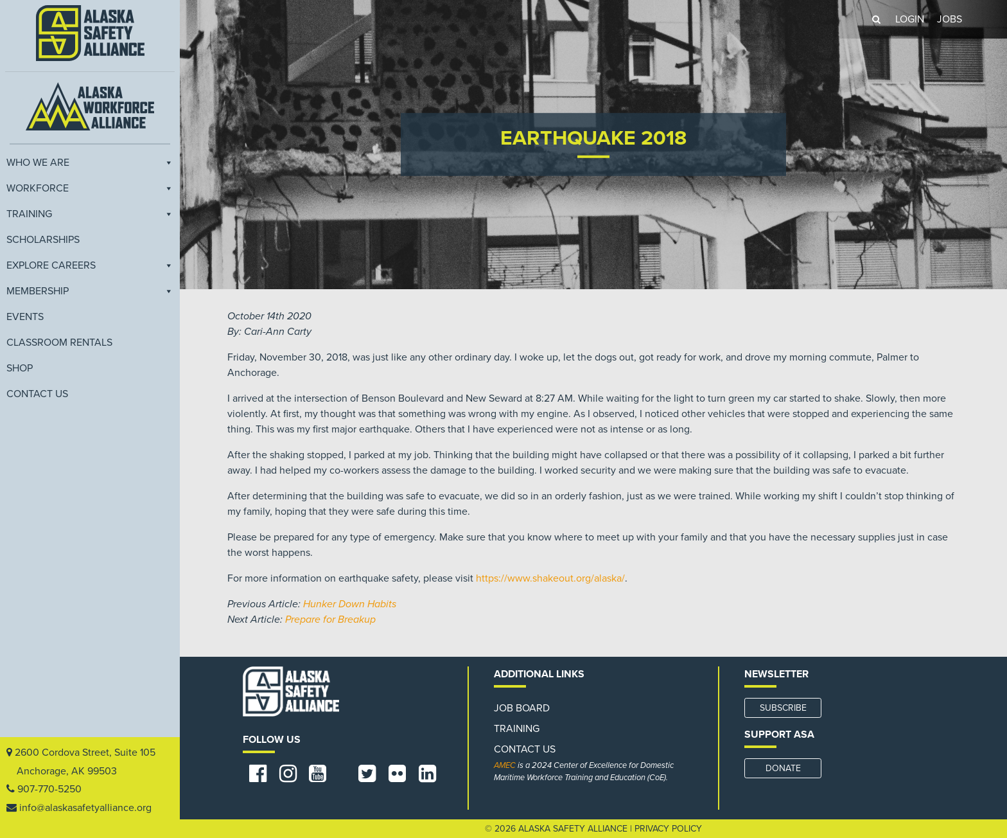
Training (89, 213)
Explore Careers (89, 265)
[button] (876, 19)
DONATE (783, 768)
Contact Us (37, 393)
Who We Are (89, 162)
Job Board (522, 708)
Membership (89, 290)
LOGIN (909, 19)
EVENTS (25, 316)
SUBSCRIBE (783, 707)
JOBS (949, 19)
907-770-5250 (49, 789)
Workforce (89, 188)
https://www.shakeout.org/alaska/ (550, 578)
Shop (19, 367)
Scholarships (43, 239)
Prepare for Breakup (330, 619)
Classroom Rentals (59, 341)
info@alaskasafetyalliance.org (85, 807)
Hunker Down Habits (349, 604)
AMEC (505, 765)
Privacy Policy (668, 828)
